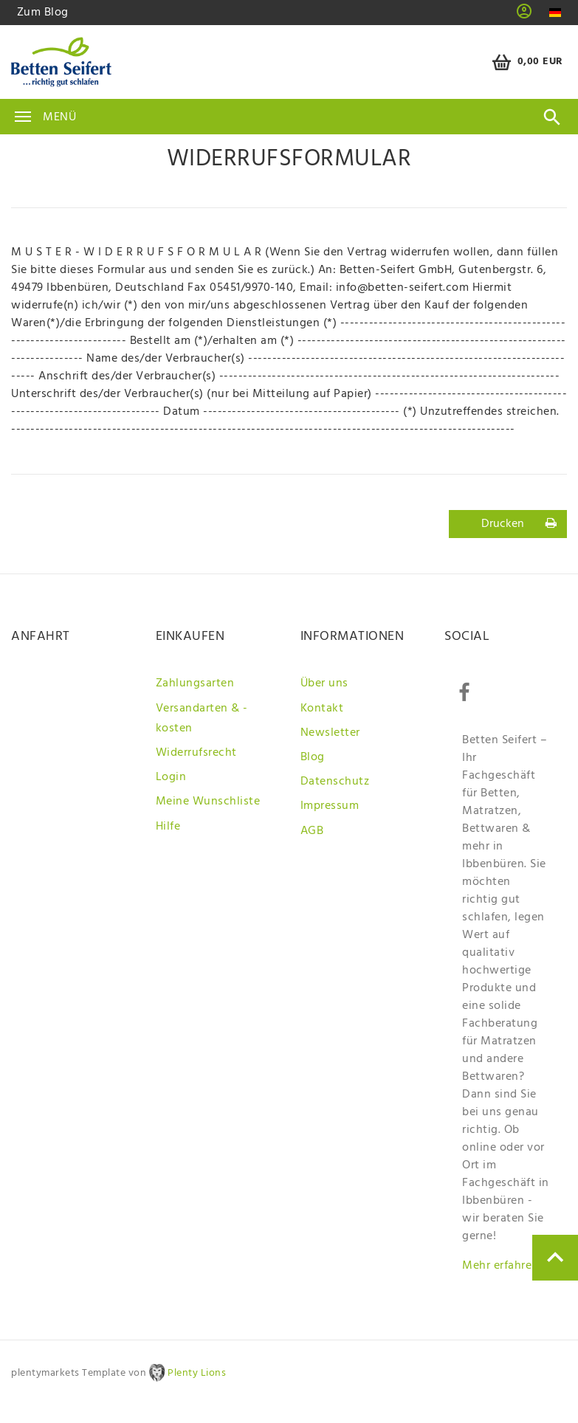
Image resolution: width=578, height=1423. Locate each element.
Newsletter (330, 732)
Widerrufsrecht (196, 752)
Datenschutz (335, 781)
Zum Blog (43, 12)
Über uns (324, 683)
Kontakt (322, 708)
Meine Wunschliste (208, 801)
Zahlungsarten (195, 683)
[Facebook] (463, 693)
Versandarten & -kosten (202, 718)
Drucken (519, 524)
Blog (312, 757)
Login (171, 777)
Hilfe (168, 826)
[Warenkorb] (525, 62)
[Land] (555, 13)
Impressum (329, 806)
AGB (312, 831)
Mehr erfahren (500, 1265)
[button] (524, 16)
